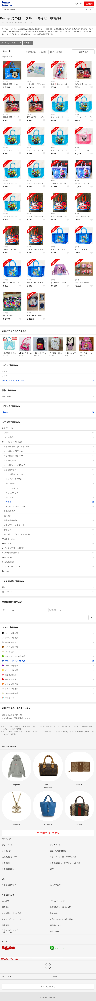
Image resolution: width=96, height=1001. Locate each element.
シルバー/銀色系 (48, 689)
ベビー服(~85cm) (49, 460)
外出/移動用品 (49, 511)
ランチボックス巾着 (50, 479)
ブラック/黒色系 (48, 633)
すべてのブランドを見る (48, 833)
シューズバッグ (50, 488)
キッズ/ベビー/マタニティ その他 (49, 534)
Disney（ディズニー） (11, 43)
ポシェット (50, 497)
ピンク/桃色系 (48, 675)
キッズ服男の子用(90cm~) (49, 456)
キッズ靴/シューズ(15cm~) (49, 465)
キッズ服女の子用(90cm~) (49, 451)
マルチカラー (48, 698)
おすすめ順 (42, 52)
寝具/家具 (49, 516)
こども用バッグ (49, 470)
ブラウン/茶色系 (48, 647)
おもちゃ (49, 530)
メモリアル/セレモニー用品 (49, 525)
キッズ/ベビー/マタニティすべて (49, 447)
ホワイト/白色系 (48, 638)
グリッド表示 (56, 52)
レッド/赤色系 (48, 679)
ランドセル (50, 484)
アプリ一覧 (53, 976)
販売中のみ (30, 52)
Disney (48, 412)
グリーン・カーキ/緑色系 (48, 656)
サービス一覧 (6, 976)
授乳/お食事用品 (49, 520)
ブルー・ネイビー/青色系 (48, 661)
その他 (28, 43)
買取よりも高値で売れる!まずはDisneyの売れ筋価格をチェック (48, 716)
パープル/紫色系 (48, 665)
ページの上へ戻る (48, 987)
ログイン (78, 4)
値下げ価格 (48, 396)
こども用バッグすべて (50, 474)
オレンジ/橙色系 (48, 684)
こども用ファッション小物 (49, 507)
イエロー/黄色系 (48, 670)
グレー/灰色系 (48, 642)
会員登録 (89, 4)
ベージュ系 (48, 652)
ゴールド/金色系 (48, 693)
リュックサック (50, 493)
